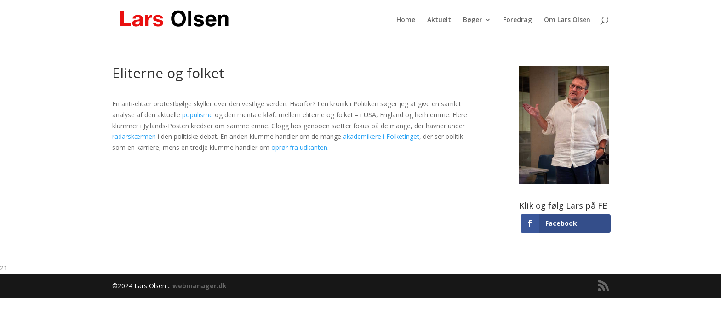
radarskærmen (134, 136)
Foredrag (517, 20)
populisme (197, 114)
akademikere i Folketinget (381, 136)
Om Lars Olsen (567, 20)
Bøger (472, 20)
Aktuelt (439, 20)
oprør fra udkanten (299, 147)
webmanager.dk (199, 285)
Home (405, 20)
